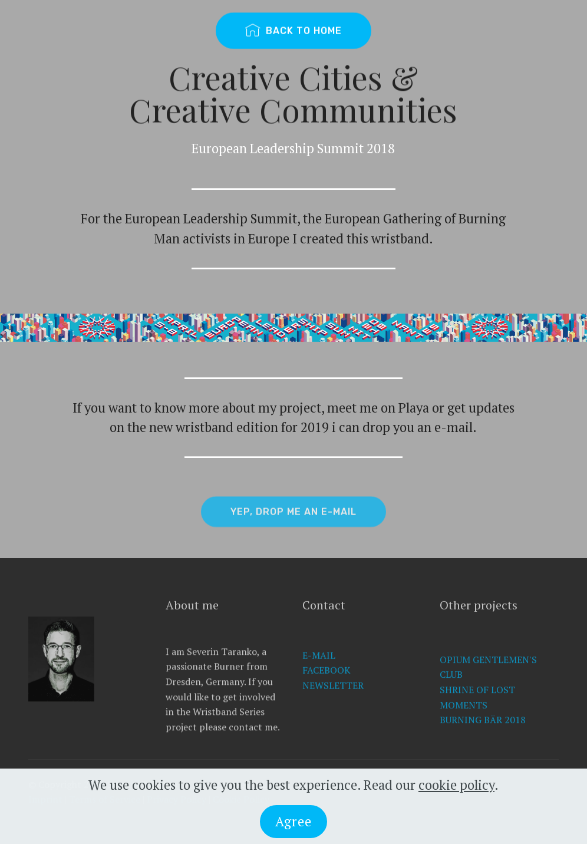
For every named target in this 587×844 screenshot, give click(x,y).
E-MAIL (318, 671)
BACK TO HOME (293, 31)
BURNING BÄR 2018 (483, 737)
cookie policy (456, 791)
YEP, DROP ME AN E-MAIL (293, 516)
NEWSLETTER (333, 701)
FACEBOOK (326, 686)
